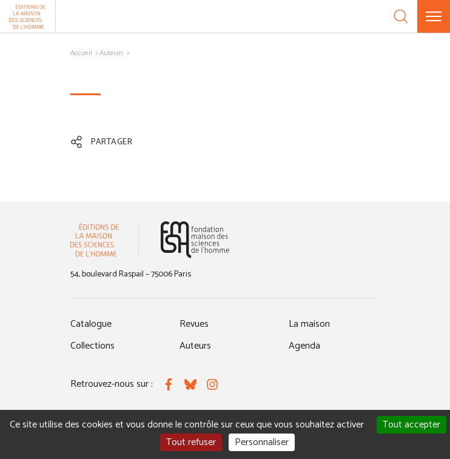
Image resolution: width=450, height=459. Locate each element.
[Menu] (433, 16)
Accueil (81, 53)
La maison (309, 324)
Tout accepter (411, 425)
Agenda (304, 346)
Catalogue (91, 324)
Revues (194, 324)
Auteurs (111, 53)
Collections (92, 346)
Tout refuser (191, 442)
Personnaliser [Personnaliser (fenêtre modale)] (262, 442)
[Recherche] (401, 16)
